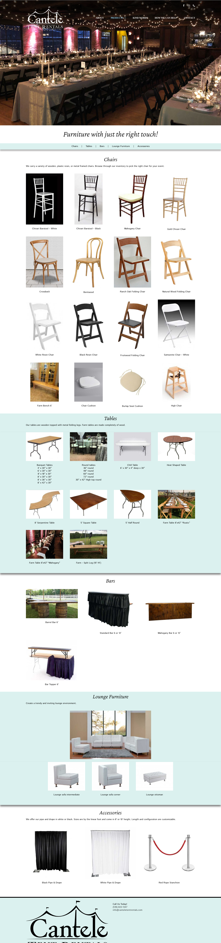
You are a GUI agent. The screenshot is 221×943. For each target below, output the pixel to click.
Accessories (144, 146)
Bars (102, 146)
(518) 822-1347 (120, 907)
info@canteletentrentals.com (127, 910)
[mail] (189, 5)
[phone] (194, 5)
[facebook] (184, 5)
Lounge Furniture (121, 146)
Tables (89, 146)
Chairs (75, 146)
